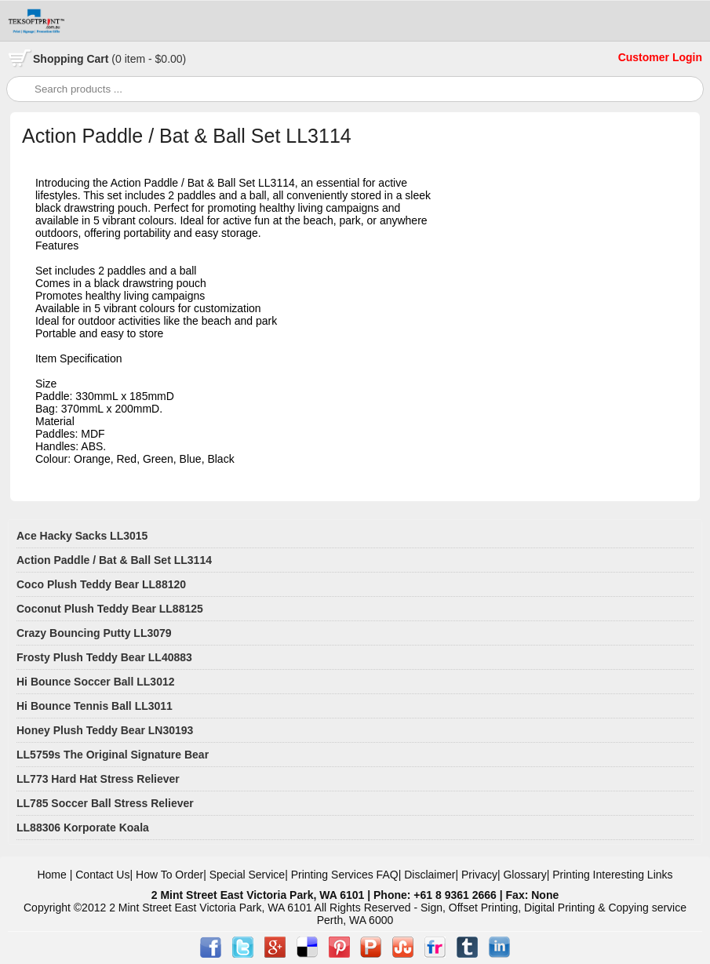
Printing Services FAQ (345, 874)
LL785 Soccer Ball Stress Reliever (105, 803)
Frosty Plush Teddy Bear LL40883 (104, 657)
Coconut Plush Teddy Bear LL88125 (109, 608)
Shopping (59, 59)
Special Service (247, 874)
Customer (645, 57)
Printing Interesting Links (612, 874)
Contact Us (102, 874)
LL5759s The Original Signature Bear (112, 754)
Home (51, 874)
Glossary (524, 874)
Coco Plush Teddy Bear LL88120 (101, 584)
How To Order (169, 874)
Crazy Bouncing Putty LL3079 (94, 633)
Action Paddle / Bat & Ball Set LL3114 (114, 560)
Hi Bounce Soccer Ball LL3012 (95, 681)
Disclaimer (429, 874)
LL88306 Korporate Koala (82, 827)
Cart (109, 59)
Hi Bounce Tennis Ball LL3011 (94, 706)
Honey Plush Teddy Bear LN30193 (104, 730)
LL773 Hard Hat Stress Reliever (98, 779)
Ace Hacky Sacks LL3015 (81, 535)
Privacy (479, 874)
